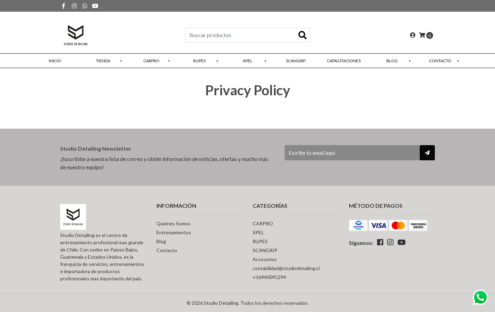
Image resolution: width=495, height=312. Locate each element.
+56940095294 (269, 277)
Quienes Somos (173, 223)
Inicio (55, 60)
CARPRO (151, 60)
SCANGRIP (296, 60)
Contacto (440, 60)
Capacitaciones (344, 60)
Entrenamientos (173, 232)
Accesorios (265, 259)
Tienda (103, 60)
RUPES (199, 60)
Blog (392, 60)
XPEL (247, 60)
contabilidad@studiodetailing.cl (286, 268)
